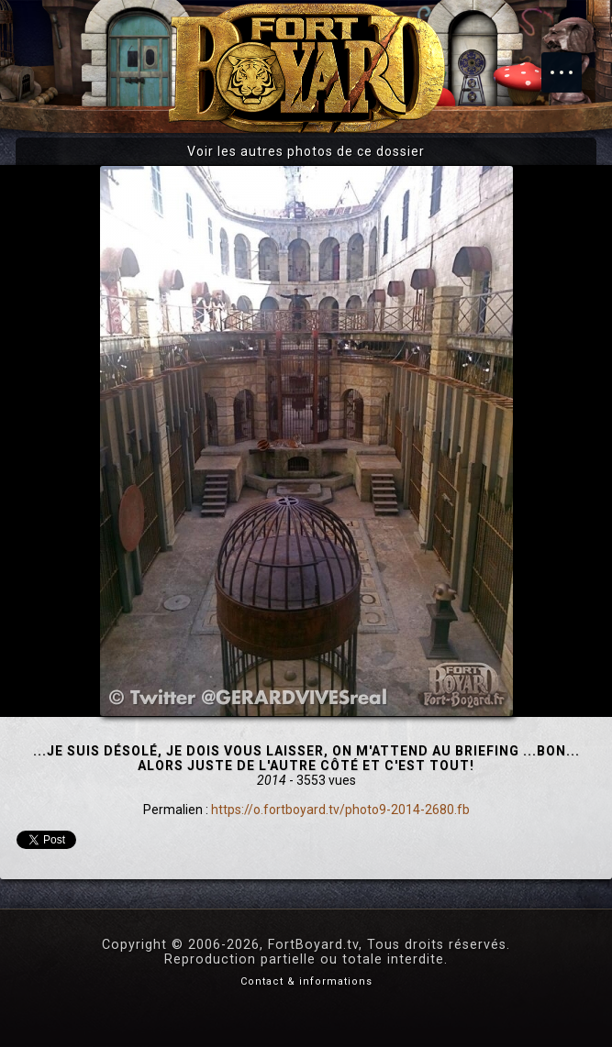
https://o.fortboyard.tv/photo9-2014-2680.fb (340, 809)
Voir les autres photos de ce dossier (306, 151)
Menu (571, 63)
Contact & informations (306, 981)
